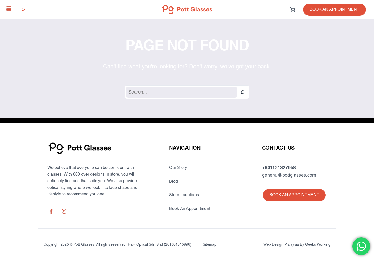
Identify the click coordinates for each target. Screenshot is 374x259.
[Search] (242, 92)
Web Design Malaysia (281, 245)
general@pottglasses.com (289, 175)
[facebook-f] (51, 211)
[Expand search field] (23, 9)
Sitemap (209, 245)
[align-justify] (9, 9)
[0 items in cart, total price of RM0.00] (292, 9)
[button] (334, 10)
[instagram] (64, 211)
